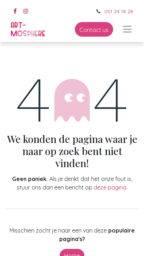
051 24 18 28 (118, 11)
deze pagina (110, 187)
